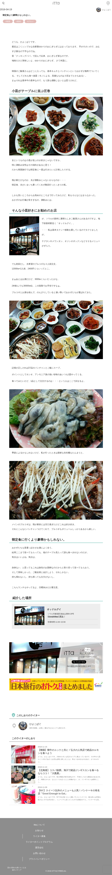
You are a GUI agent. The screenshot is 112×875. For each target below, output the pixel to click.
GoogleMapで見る (55, 616)
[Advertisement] (56, 701)
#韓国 (7, 21)
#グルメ (30, 21)
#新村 (18, 21)
